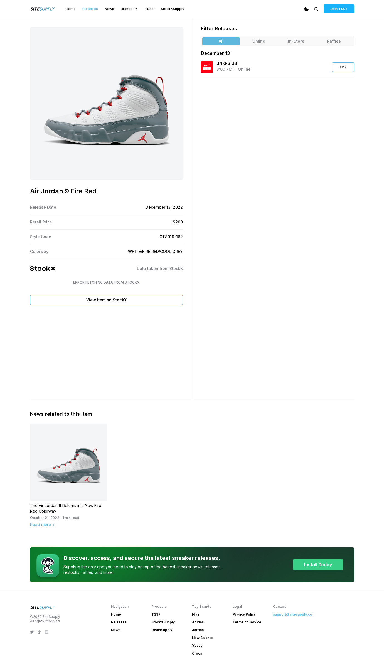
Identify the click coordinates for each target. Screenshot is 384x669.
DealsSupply (161, 630)
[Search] (316, 9)
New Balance (202, 638)
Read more (42, 524)
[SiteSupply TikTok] (39, 632)
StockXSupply (172, 9)
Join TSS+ (339, 9)
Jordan (198, 630)
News (109, 9)
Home (71, 9)
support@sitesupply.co (292, 614)
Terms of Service (247, 622)
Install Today (318, 564)
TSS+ (149, 9)
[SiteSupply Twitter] (32, 632)
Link (343, 67)
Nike (196, 614)
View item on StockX (106, 299)
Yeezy (197, 645)
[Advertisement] (106, 351)
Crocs (197, 653)
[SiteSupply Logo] (43, 9)
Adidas (198, 622)
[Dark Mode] (306, 9)
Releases (90, 9)
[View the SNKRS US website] (207, 67)
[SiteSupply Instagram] (46, 632)
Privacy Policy (244, 614)
